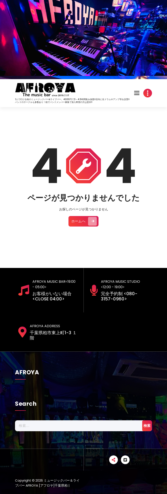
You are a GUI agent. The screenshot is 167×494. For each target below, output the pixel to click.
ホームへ (84, 223)
